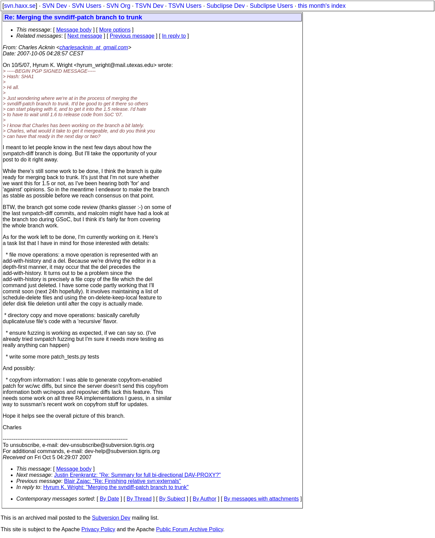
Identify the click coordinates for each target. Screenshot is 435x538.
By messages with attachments (261, 499)
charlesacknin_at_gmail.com (93, 47)
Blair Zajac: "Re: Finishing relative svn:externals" (122, 481)
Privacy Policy (98, 529)
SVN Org (118, 5)
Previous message (132, 36)
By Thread (139, 499)
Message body (73, 30)
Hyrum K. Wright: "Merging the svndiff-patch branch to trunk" (116, 487)
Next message (84, 36)
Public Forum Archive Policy (189, 529)
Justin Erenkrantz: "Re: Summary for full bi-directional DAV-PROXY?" (137, 475)
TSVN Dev (149, 5)
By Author (204, 499)
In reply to (174, 36)
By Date (109, 499)
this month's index (322, 5)
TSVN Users (185, 5)
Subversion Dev (111, 518)
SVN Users (86, 5)
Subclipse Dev (226, 5)
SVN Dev (54, 5)
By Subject (172, 499)
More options (115, 30)
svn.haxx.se (20, 5)
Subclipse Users (271, 5)
